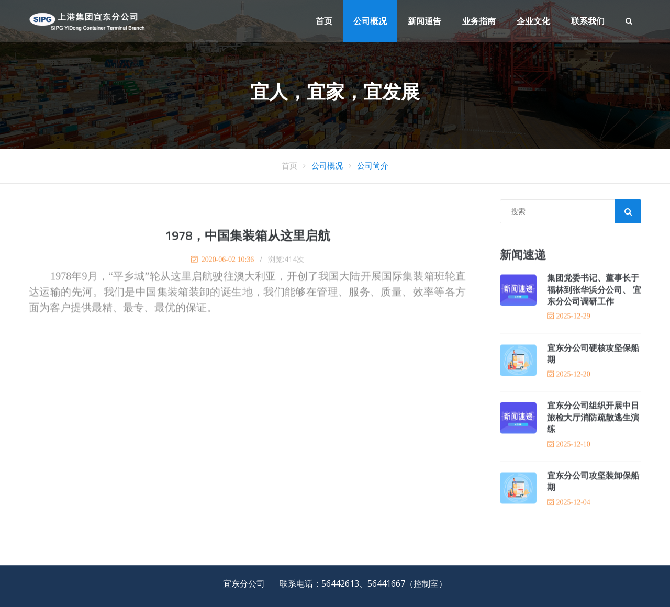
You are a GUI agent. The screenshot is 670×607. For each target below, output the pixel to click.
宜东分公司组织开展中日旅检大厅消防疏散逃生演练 (593, 418)
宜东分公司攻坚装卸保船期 (593, 482)
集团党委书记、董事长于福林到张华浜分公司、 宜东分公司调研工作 (594, 290)
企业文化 (533, 21)
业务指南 (479, 21)
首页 (324, 21)
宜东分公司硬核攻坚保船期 (593, 354)
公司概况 (370, 21)
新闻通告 (424, 21)
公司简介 (372, 165)
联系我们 (588, 21)
